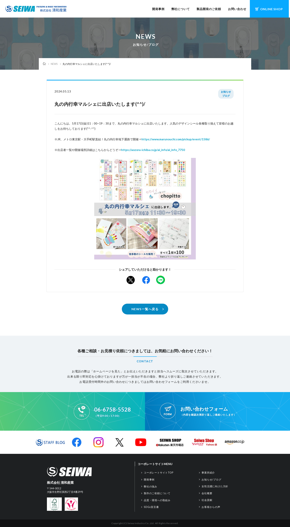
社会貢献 (207, 500)
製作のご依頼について (157, 493)
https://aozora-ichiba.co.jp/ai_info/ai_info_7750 (153, 150)
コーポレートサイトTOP (159, 472)
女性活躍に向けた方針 (215, 486)
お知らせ (226, 91)
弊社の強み (150, 486)
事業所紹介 (208, 472)
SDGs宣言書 (151, 506)
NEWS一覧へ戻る (145, 309)
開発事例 (158, 9)
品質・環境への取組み (157, 500)
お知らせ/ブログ (211, 479)
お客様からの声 (211, 506)
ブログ (226, 95)
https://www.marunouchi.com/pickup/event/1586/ (176, 139)
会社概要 (207, 493)
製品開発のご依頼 (209, 9)
